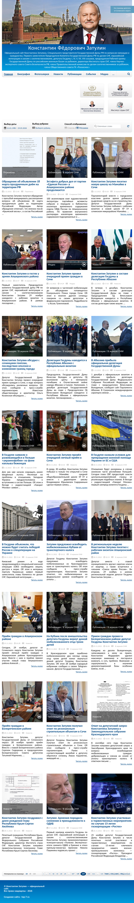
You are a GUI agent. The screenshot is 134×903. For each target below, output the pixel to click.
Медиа (104, 74)
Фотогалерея (41, 74)
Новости (58, 74)
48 (30, 874)
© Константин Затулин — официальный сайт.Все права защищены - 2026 (24, 888)
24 (27, 874)
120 (34, 874)
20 (61, 874)
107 (73, 874)
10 (53, 874)
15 (57, 874)
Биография (23, 74)
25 (65, 874)
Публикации (74, 74)
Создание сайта (12, 896)
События (91, 74)
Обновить (128, 126)
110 (88, 874)
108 (77, 874)
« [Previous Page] (43, 874)
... (113, 74)
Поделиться (125, 874)
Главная (8, 74)
